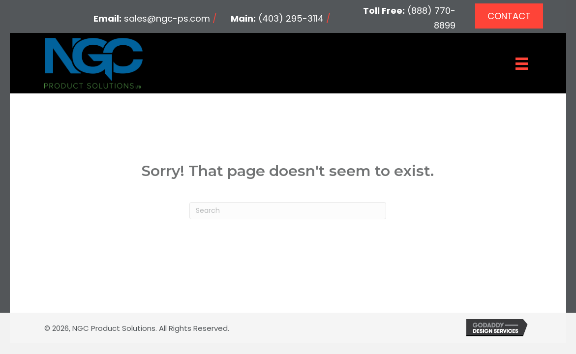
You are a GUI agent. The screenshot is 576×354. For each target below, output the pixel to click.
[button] (509, 16)
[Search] (287, 210)
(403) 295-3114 (291, 18)
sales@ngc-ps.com (167, 18)
